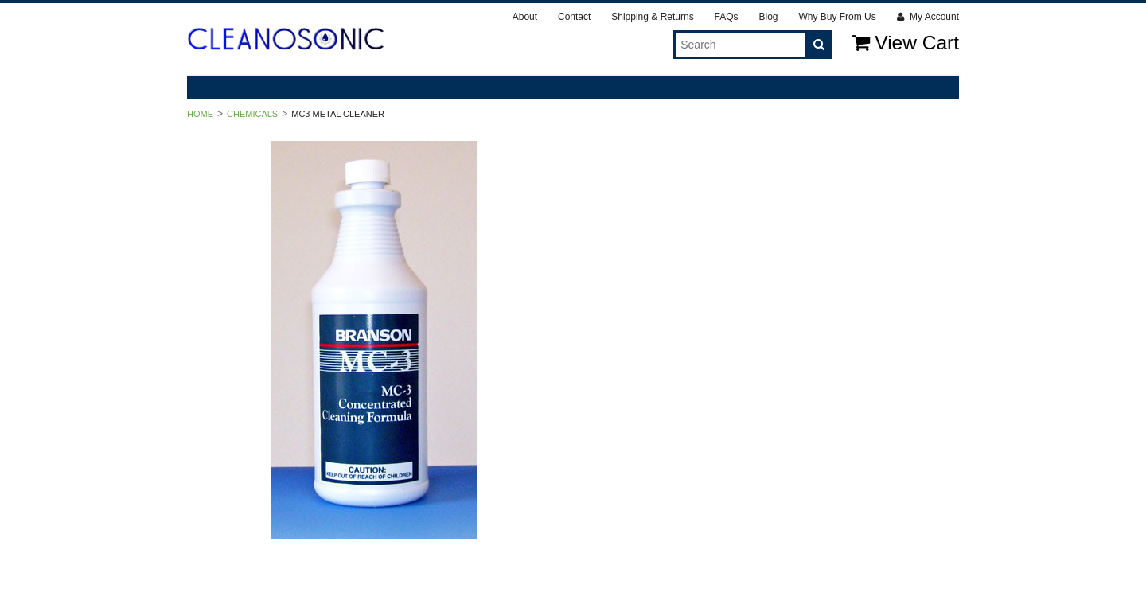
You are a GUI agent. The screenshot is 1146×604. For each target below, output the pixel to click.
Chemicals (252, 114)
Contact (574, 16)
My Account (928, 16)
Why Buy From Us (836, 16)
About (525, 16)
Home (200, 114)
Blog (768, 16)
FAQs (727, 16)
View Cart (905, 42)
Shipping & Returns (652, 16)
